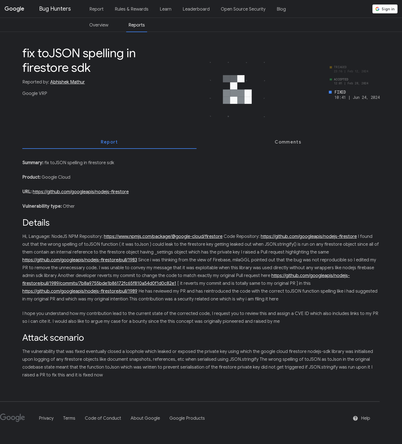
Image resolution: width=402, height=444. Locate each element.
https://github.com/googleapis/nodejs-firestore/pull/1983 (79, 260)
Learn (165, 9)
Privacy (46, 418)
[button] (385, 8)
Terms (69, 418)
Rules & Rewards (132, 9)
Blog (281, 9)
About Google (145, 418)
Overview (98, 25)
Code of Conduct (103, 418)
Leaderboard (196, 9)
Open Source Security (243, 9)
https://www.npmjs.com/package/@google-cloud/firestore (163, 236)
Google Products (187, 418)
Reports (136, 25)
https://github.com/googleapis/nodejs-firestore (81, 192)
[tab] (109, 142)
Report (96, 9)
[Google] (14, 420)
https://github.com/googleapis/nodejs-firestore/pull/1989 (79, 291)
